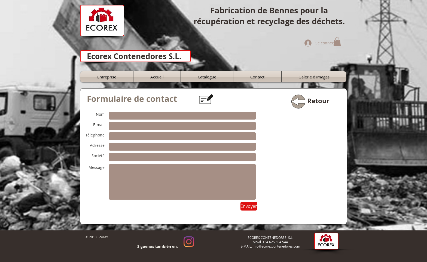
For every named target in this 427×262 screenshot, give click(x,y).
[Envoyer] (248, 206)
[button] (337, 41)
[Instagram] (189, 241)
